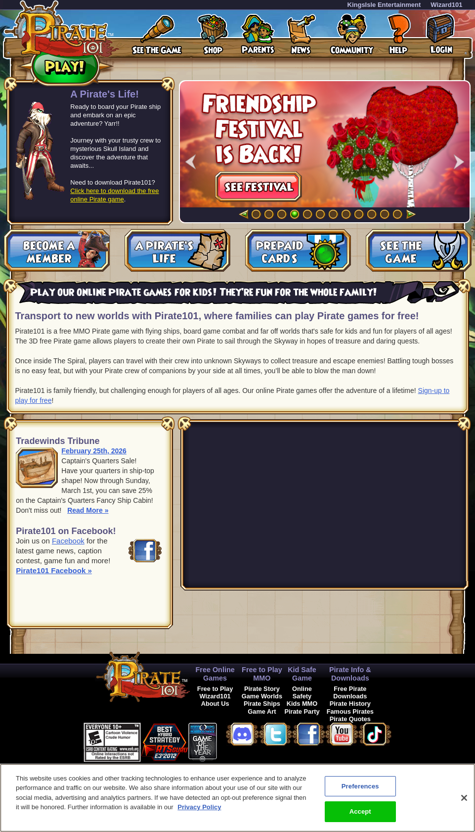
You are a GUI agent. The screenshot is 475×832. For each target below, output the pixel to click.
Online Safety (302, 692)
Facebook (68, 541)
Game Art (262, 711)
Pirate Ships (262, 703)
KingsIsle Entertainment (384, 4)
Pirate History (350, 703)
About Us (215, 703)
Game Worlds (262, 696)
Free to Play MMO (262, 674)
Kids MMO (302, 703)
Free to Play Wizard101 (215, 692)
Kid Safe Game (302, 674)
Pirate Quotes (350, 719)
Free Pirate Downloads (350, 692)
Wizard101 (446, 4)
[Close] (464, 798)
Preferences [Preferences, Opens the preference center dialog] (360, 786)
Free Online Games (215, 674)
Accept (360, 811)
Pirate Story (262, 688)
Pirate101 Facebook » (53, 570)
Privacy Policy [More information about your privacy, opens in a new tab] (199, 807)
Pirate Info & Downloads (350, 674)
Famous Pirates (350, 711)
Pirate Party (301, 711)
